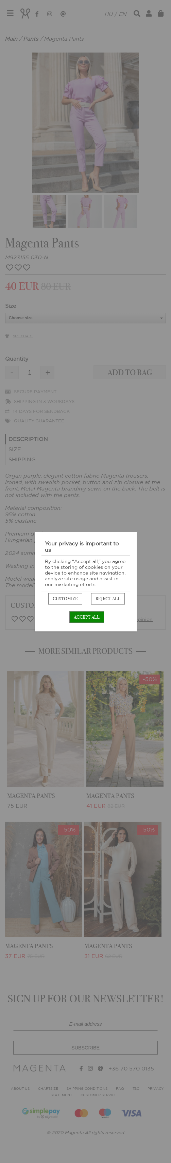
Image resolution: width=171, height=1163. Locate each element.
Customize (65, 598)
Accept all (87, 617)
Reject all (108, 598)
